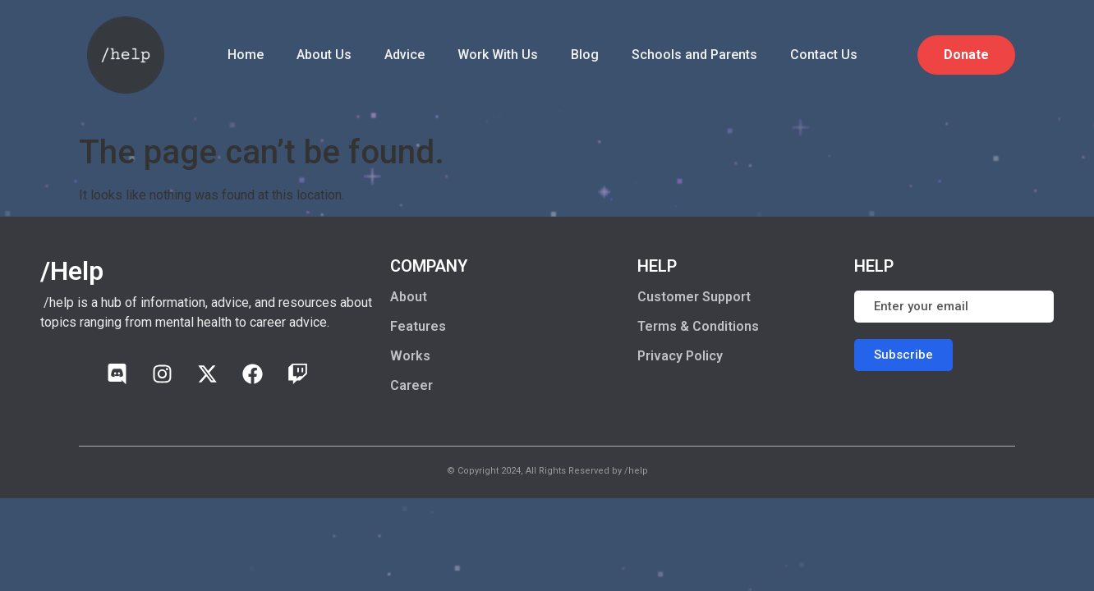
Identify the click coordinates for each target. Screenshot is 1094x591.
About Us (324, 54)
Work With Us (497, 54)
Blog (585, 54)
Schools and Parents (694, 54)
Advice (404, 54)
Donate (966, 54)
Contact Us (823, 54)
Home (246, 54)
